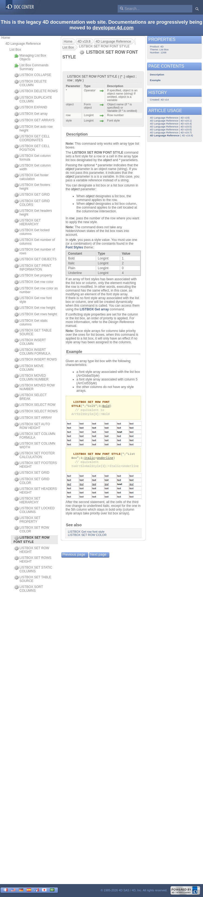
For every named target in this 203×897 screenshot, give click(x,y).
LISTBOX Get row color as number (36, 290)
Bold (106, 406)
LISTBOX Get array (31, 114)
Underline (105, 459)
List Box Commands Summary (31, 67)
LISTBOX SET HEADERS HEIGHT (35, 490)
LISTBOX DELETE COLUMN (30, 83)
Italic (89, 459)
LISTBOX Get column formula (32, 157)
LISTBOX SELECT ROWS (36, 411)
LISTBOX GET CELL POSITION (31, 148)
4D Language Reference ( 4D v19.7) (171, 132)
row (71, 218)
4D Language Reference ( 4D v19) (170, 117)
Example (74, 351)
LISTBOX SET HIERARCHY (27, 500)
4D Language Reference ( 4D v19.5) (171, 126)
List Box (15, 49)
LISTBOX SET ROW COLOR (31, 529)
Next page (98, 557)
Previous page (73, 557)
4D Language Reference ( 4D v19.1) (171, 120)
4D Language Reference (23, 44)
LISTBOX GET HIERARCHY (27, 222)
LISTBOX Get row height (34, 308)
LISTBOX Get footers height (32, 187)
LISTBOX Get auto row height (33, 128)
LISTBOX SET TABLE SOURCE (32, 579)
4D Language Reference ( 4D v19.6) (171, 129)
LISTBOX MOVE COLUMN (29, 368)
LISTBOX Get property (33, 275)
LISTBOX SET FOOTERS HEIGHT (35, 465)
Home (5, 38)
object (107, 160)
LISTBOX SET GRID (31, 473)
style (72, 240)
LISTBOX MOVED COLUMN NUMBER (31, 377)
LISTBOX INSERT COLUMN (30, 342)
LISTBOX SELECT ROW (34, 405)
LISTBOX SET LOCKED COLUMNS (34, 510)
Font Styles (74, 247)
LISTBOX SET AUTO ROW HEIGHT (32, 426)
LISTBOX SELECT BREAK (30, 397)
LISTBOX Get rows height (35, 314)
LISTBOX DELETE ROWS (36, 91)
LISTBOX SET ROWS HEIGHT (32, 559)
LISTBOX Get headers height (33, 212)
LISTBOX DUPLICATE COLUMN (33, 99)
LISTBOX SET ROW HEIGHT (31, 550)
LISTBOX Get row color (33, 282)
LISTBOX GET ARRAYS (34, 120)
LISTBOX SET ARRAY (33, 418)
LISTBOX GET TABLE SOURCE (33, 332)
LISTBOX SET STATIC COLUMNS (33, 569)
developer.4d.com (113, 27)
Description (77, 134)
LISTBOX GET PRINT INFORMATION (32, 267)
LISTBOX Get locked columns (31, 232)
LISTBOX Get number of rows (34, 251)
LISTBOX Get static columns (31, 322)
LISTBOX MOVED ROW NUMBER (34, 387)
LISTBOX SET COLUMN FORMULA (34, 435)
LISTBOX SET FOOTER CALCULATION (34, 455)
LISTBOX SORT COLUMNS (28, 589)
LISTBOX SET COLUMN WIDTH (34, 445)
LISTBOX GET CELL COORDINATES (31, 138)
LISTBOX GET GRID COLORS (32, 203)
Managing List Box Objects (30, 57)
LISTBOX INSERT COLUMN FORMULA (32, 351)
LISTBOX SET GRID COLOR (31, 481)
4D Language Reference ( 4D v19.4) (171, 123)
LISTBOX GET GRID (32, 195)
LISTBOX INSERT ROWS (35, 360)
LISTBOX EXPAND (30, 107)
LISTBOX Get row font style (33, 300)
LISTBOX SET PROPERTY (27, 520)
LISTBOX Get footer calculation (31, 177)
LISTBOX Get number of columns (34, 241)
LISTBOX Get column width (32, 167)
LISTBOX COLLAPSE (32, 75)
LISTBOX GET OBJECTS (35, 259)
